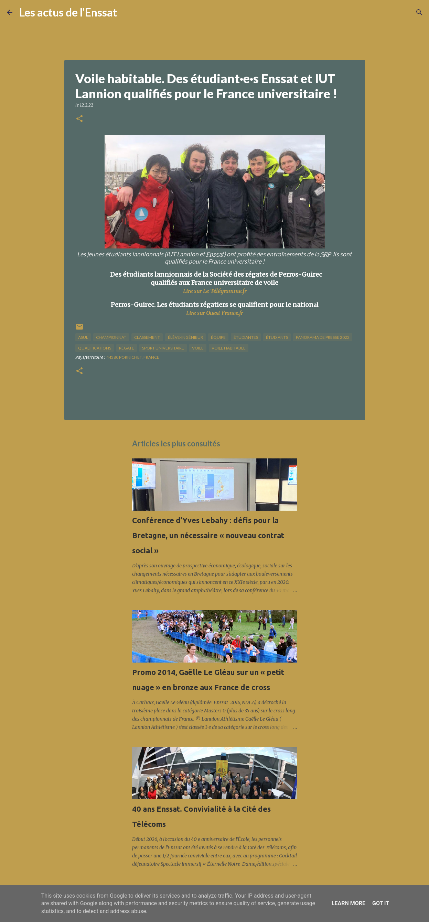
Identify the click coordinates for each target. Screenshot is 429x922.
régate (126, 348)
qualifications (94, 348)
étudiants (277, 337)
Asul (83, 337)
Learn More (348, 903)
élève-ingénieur (185, 337)
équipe (218, 337)
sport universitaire (163, 348)
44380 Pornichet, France (132, 357)
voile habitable (229, 348)
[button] (79, 119)
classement (147, 337)
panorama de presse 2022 (323, 337)
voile (198, 348)
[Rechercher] (127, 12)
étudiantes (246, 337)
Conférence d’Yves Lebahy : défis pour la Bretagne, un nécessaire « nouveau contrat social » (208, 535)
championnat (111, 337)
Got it (380, 903)
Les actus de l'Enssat (68, 12)
